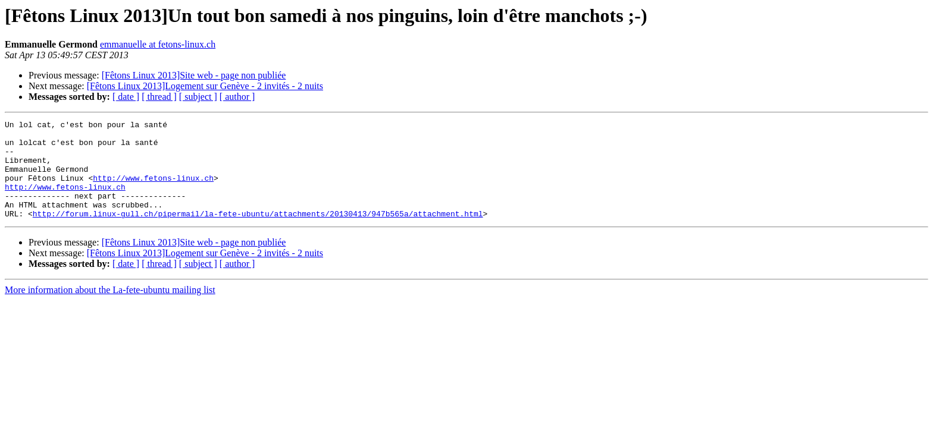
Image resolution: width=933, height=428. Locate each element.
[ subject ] (198, 97)
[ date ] (125, 97)
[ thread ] (159, 97)
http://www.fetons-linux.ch (153, 190)
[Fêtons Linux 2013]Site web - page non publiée (194, 75)
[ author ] (237, 97)
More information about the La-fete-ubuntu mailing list (110, 309)
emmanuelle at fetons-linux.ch (157, 44)
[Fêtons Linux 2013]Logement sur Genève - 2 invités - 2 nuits (205, 86)
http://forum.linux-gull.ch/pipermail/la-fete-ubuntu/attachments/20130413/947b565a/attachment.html (258, 233)
